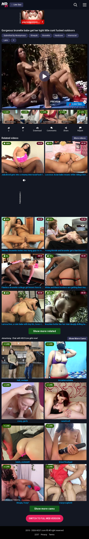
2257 (37, 534)
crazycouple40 (65, 503)
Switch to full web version (44, 518)
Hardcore (59, 35)
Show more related (44, 331)
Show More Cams (77, 338)
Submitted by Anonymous (15, 35)
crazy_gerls (22, 421)
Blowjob (34, 35)
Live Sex (16, 4)
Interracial (72, 35)
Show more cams (44, 508)
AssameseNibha (65, 380)
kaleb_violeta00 (23, 462)
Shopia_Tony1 (22, 503)
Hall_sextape (22, 380)
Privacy (44, 534)
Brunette (46, 35)
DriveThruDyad (65, 462)
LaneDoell (65, 421)
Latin (6, 40)
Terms (51, 534)
